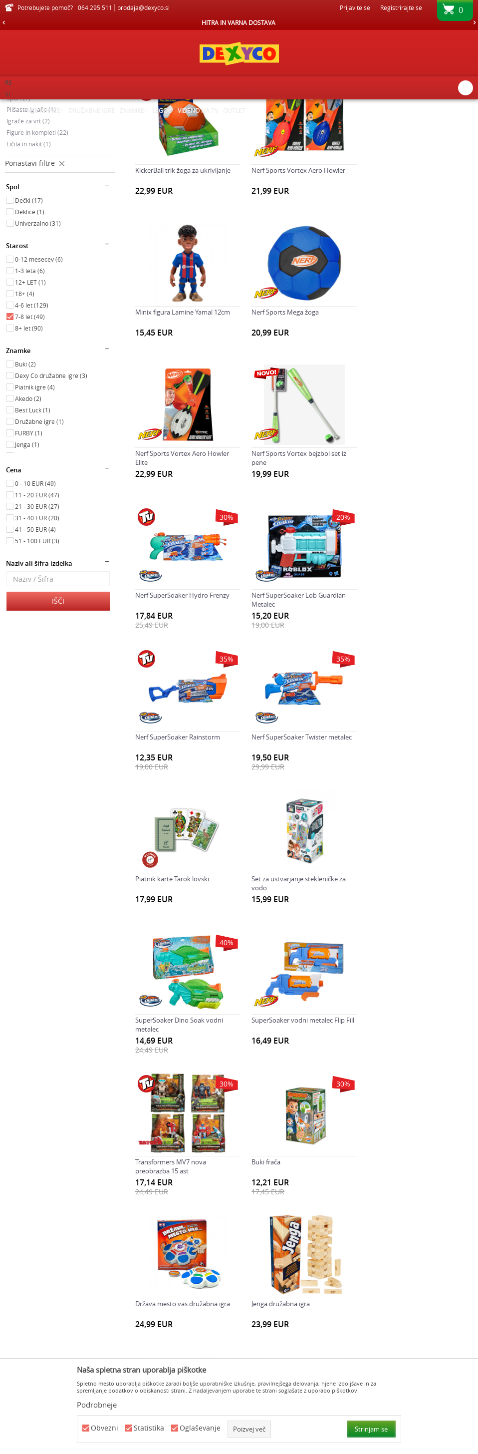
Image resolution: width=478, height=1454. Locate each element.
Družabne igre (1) (39, 521)
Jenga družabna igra (396, 975)
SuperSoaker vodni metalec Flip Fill (302, 833)
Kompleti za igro (33, 186)
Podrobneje (97, 1405)
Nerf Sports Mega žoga (169, 410)
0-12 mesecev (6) (39, 359)
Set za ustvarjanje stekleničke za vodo (414, 697)
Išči (58, 700)
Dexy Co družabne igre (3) (51, 475)
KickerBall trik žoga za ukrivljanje (183, 269)
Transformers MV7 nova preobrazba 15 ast (402, 838)
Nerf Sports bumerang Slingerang (184, 1257)
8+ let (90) (29, 427)
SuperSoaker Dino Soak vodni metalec (179, 838)
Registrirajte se (401, 7)
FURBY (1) (28, 532)
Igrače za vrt (28, 220)
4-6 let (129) (31, 404)
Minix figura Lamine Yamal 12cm (414, 269)
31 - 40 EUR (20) (37, 617)
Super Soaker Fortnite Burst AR (413, 1257)
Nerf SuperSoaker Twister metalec (185, 692)
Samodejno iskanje (294, 122)
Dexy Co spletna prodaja (39, 106)
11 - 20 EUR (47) (37, 594)
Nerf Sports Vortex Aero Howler (298, 269)
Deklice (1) (29, 311)
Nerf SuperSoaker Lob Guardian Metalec (298, 556)
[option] (239, 22)
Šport (18, 197)
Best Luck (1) (32, 509)
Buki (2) (25, 463)
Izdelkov (91, 106)
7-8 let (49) (30, 416)
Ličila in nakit (28, 243)
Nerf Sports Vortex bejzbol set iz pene (414, 415)
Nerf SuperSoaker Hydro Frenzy (182, 551)
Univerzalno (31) (38, 323)
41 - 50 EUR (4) (35, 629)
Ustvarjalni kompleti (38, 174)
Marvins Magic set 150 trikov (177, 1116)
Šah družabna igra (277, 1257)
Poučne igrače (30, 151)
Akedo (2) (28, 498)
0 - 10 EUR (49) (35, 583)
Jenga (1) (27, 544)
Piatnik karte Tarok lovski (288, 692)
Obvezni (104, 1428)
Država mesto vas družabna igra (298, 975)
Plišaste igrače (31, 209)
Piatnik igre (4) (35, 486)
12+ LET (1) (30, 381)
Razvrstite (349, 122)
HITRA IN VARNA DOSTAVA (238, 22)
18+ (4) (24, 393)
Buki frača (149, 975)
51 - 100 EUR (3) (37, 640)
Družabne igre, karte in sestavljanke (56, 163)
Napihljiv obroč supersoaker (409, 1116)
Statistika (149, 1428)
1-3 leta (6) (30, 370)
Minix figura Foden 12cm (287, 1116)
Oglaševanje (200, 1428)
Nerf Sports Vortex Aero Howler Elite (298, 415)
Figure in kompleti (37, 232)
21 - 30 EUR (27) (37, 606)
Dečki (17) (29, 300)
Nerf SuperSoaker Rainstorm (409, 551)
